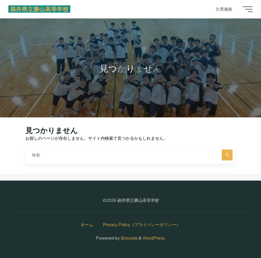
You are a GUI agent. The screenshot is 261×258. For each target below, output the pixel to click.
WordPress (153, 238)
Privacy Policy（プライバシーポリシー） (141, 224)
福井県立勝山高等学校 (39, 9)
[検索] (227, 155)
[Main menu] (248, 9)
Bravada (128, 238)
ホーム (87, 224)
